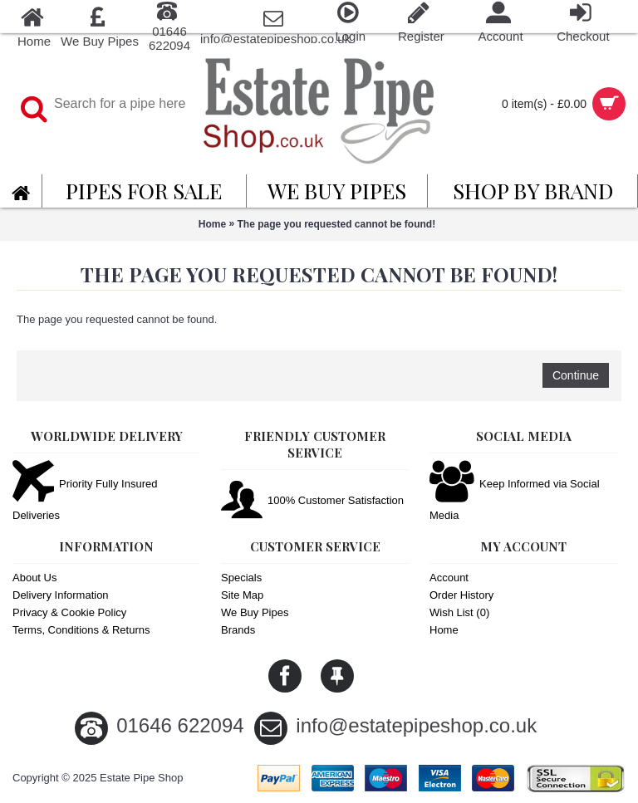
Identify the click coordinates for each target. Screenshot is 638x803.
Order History (461, 595)
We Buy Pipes (254, 612)
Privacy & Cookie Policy (69, 612)
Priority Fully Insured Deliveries (84, 491)
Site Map (242, 595)
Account (449, 577)
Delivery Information (60, 595)
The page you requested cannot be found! (337, 224)
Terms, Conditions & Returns (81, 630)
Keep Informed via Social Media (514, 491)
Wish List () (459, 612)
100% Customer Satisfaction (312, 501)
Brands (238, 630)
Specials (241, 577)
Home (212, 224)
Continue (575, 375)
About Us (34, 577)
